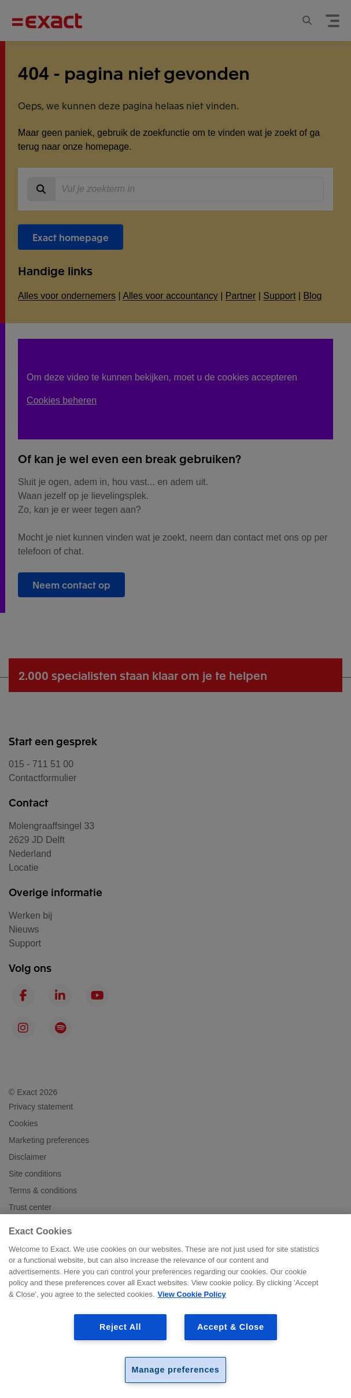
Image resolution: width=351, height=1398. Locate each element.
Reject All (120, 1327)
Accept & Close (230, 1327)
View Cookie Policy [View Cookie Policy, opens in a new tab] (192, 1294)
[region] (175, 1306)
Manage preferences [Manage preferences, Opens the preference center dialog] (175, 1369)
